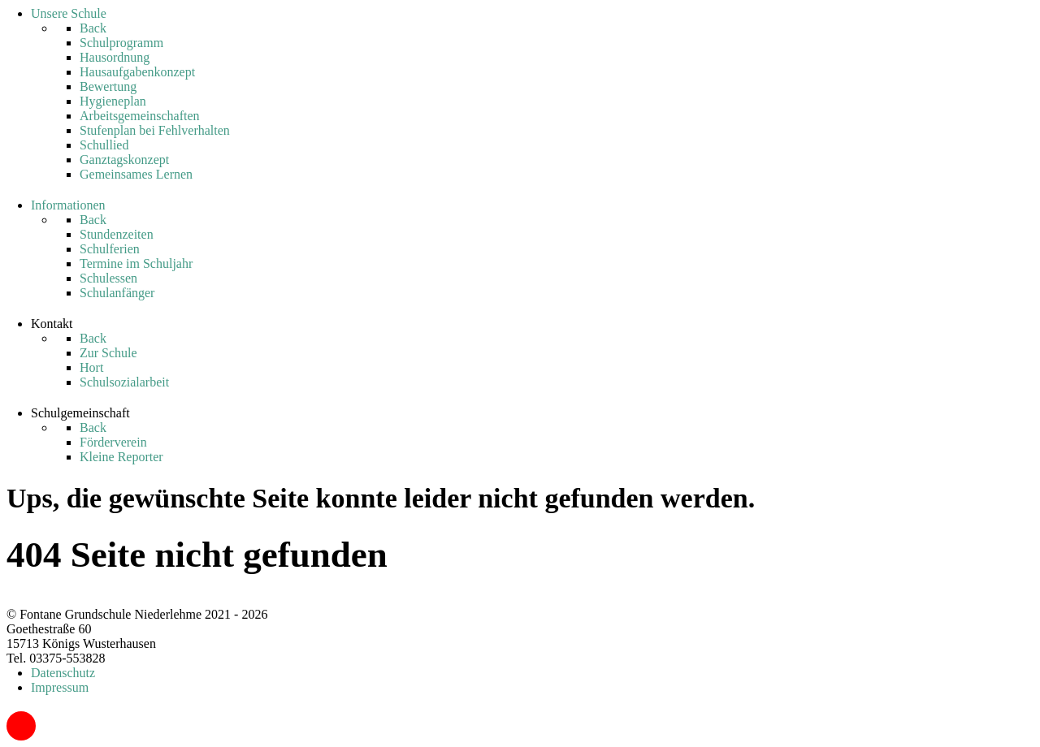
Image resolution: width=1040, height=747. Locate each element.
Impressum (60, 687)
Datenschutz (63, 673)
